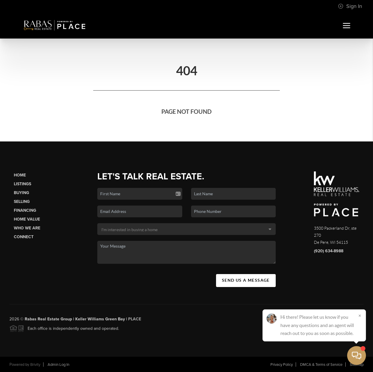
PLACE (134, 320)
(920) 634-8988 (328, 250)
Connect (24, 236)
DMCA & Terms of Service (321, 364)
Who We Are (27, 228)
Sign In (350, 6)
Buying (21, 192)
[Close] (359, 315)
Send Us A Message (246, 280)
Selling (22, 201)
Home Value (27, 219)
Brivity (35, 364)
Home (20, 175)
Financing (25, 210)
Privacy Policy (281, 364)
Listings (22, 183)
